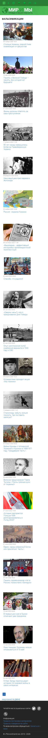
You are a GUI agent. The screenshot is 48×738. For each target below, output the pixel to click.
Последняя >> (35, 694)
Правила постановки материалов (17, 721)
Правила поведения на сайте (15, 723)
